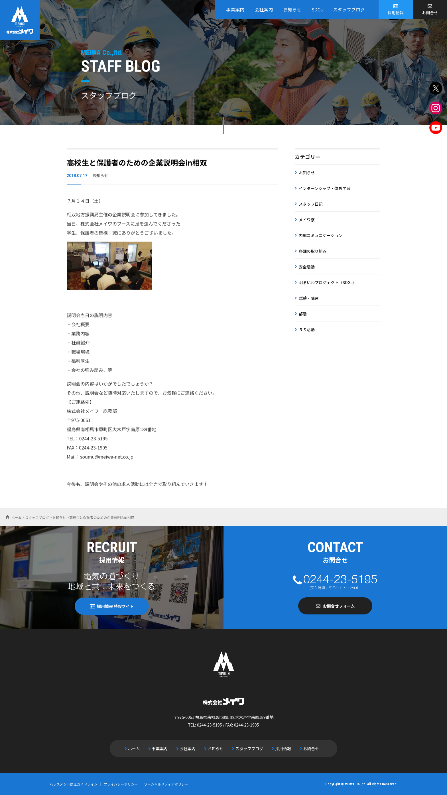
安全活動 (307, 267)
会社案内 (264, 9)
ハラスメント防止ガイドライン (73, 783)
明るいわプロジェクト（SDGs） (327, 282)
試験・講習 (309, 298)
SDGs (317, 9)
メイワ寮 (307, 219)
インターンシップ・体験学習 (324, 188)
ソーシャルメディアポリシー (166, 783)
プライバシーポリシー (121, 783)
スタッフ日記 (311, 204)
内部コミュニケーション (321, 235)
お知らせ (292, 9)
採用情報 (396, 12)
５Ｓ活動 (307, 329)
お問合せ (430, 12)
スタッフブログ (349, 9)
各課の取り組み (313, 251)
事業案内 (235, 9)
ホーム (134, 748)
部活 (303, 314)
